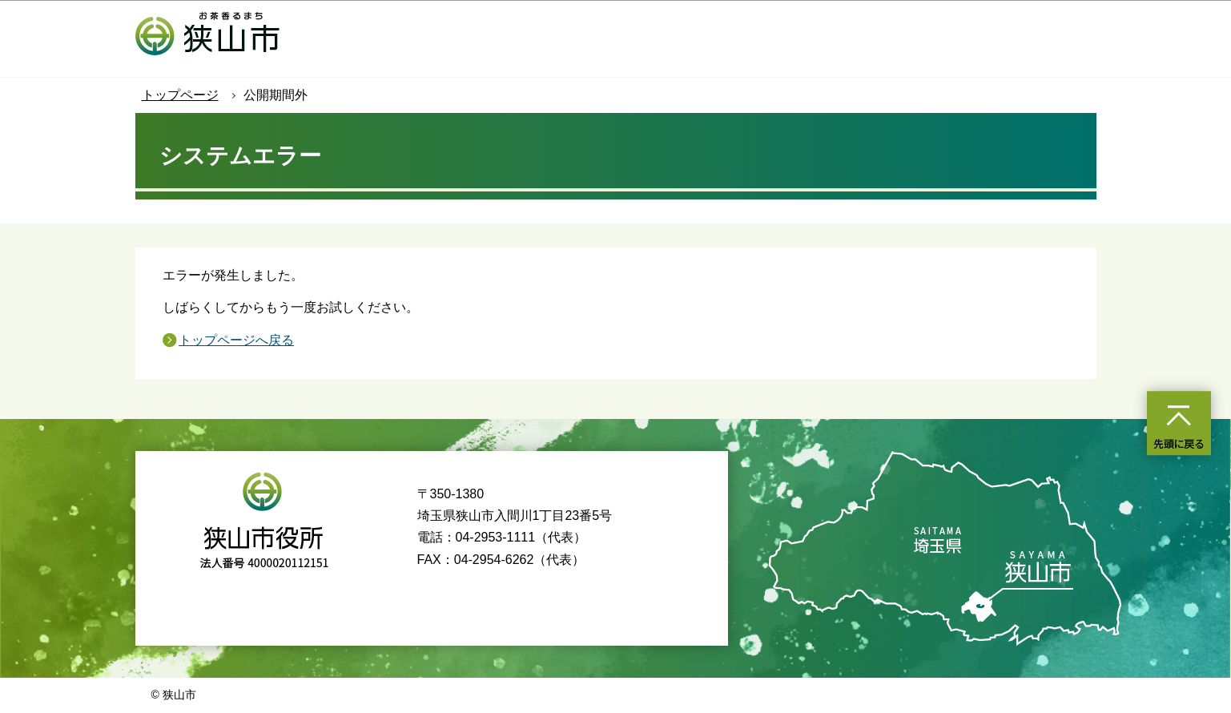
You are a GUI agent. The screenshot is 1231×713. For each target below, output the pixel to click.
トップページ (180, 95)
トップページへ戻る (236, 340)
